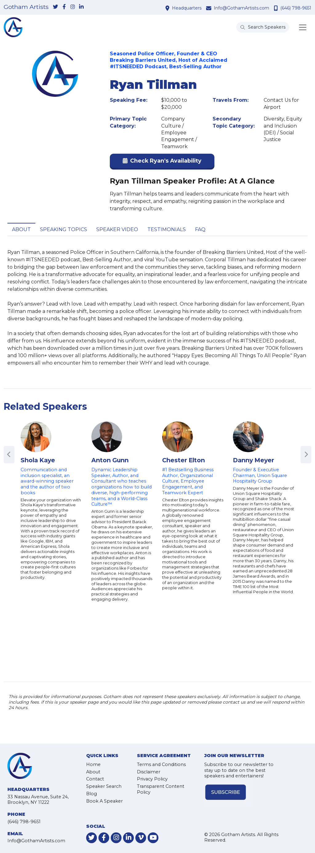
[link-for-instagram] (72, 7)
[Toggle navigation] (302, 27)
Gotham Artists (26, 7)
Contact (95, 779)
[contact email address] (209, 8)
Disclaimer (148, 772)
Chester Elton (183, 460)
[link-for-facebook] (64, 7)
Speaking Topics (63, 229)
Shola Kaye (38, 460)
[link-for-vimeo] (140, 837)
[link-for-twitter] (55, 7)
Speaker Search (104, 786)
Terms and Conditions (161, 764)
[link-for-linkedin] (81, 7)
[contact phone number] (276, 8)
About (21, 229)
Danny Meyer (253, 460)
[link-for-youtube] (153, 837)
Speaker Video (117, 229)
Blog (91, 793)
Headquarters (186, 8)
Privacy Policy (152, 779)
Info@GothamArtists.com (241, 8)
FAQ (200, 229)
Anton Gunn (110, 460)
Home (93, 764)
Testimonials (166, 229)
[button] (162, 162)
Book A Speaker (104, 801)
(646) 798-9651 (295, 8)
